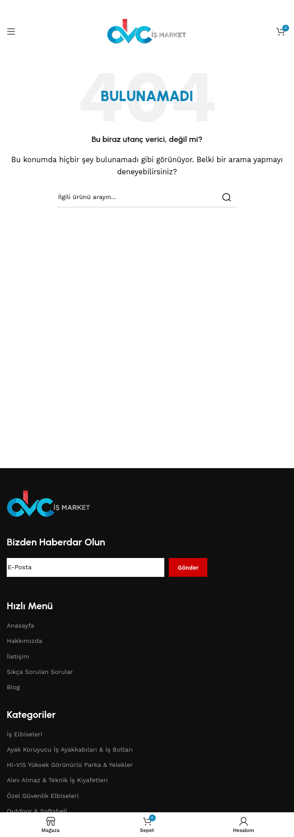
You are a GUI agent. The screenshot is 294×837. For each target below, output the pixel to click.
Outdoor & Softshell (37, 811)
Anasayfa (20, 625)
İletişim (18, 656)
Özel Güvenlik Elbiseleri (43, 795)
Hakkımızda (24, 640)
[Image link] (49, 503)
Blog (13, 687)
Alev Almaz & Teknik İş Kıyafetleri (57, 780)
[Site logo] (147, 31)
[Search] (147, 197)
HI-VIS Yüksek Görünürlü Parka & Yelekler (70, 764)
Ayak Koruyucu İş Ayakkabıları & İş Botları (70, 749)
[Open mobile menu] (11, 31)
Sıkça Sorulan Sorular (40, 671)
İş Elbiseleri (24, 734)
